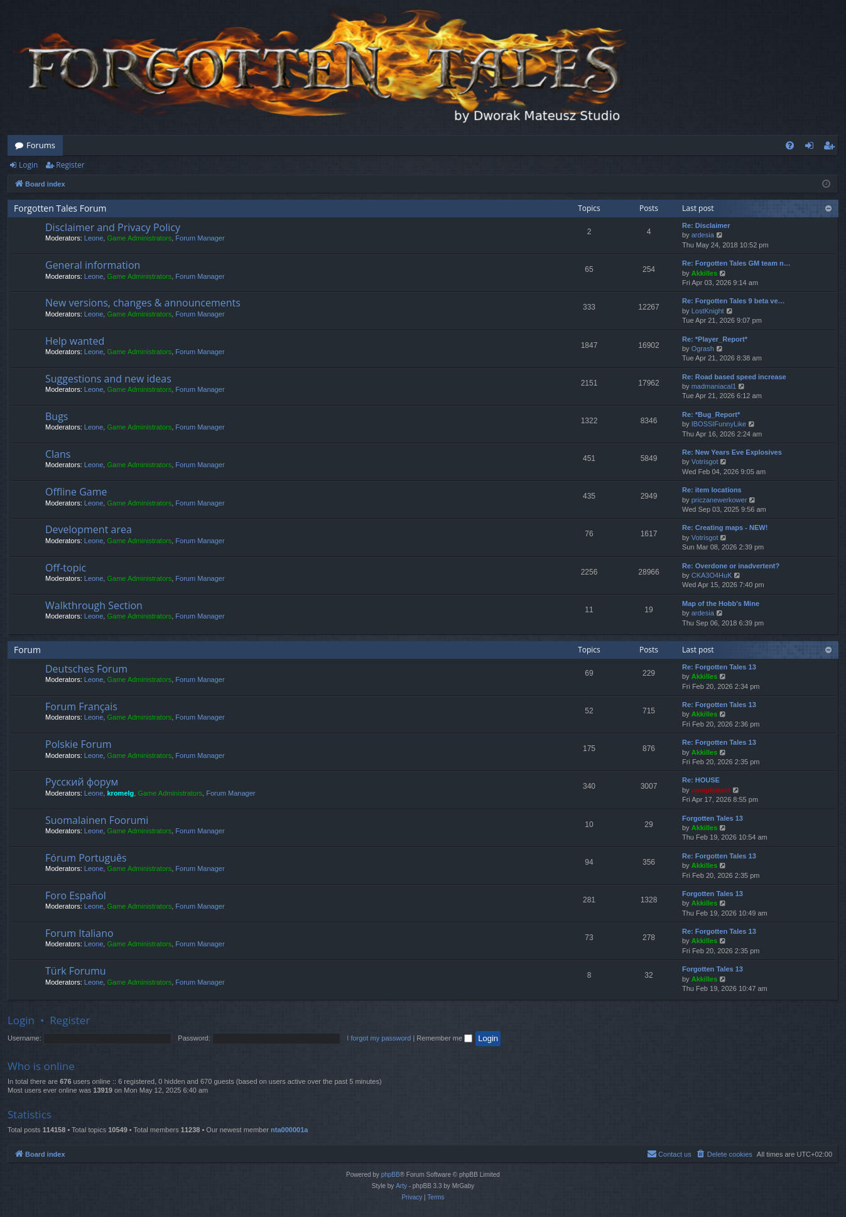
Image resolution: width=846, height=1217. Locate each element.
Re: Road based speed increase (734, 377)
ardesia (702, 235)
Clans (57, 454)
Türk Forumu (75, 971)
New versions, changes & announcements (143, 303)
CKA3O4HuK (711, 575)
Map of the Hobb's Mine (720, 603)
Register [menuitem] (831, 147)
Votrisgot (705, 461)
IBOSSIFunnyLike (718, 424)
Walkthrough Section (94, 605)
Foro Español (75, 895)
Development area (88, 529)
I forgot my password (379, 1038)
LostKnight (707, 311)
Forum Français (81, 706)
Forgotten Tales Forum (60, 208)
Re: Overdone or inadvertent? (730, 566)
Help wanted (74, 341)
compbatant (710, 790)
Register (70, 165)
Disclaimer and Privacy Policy (112, 227)
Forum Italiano (79, 933)
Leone (94, 238)
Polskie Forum (78, 744)
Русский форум (81, 782)
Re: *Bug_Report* (711, 414)
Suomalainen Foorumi (96, 820)
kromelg (120, 793)
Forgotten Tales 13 (712, 818)
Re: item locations (712, 490)
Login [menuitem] (812, 147)
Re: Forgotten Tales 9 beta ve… (733, 301)
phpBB (390, 1174)
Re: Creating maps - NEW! (724, 527)
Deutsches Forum (86, 669)
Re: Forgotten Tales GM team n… (736, 263)
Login (28, 165)
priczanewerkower (719, 500)
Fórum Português (86, 858)
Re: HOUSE (701, 780)
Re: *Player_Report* (714, 339)
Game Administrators (139, 238)
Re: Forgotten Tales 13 (719, 667)
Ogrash (702, 348)
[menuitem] (790, 145)
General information (92, 265)
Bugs (56, 416)
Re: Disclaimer (706, 225)
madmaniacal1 (714, 386)
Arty (401, 1185)
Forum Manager (199, 238)
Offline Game (76, 492)
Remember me (444, 1038)
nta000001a (289, 1129)
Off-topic (65, 568)
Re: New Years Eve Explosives (732, 452)
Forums (40, 145)
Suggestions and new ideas (108, 379)
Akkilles (704, 273)
